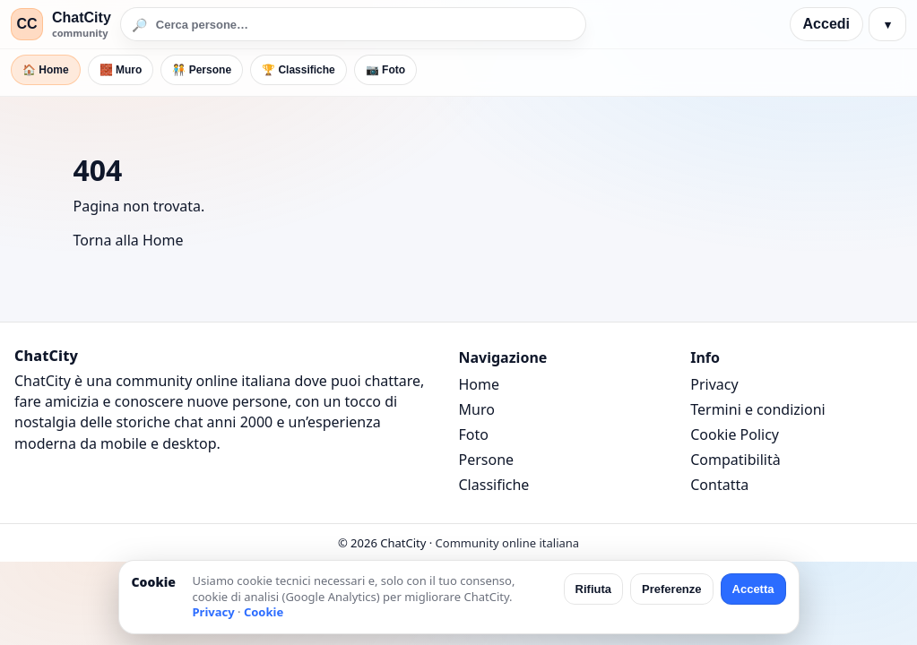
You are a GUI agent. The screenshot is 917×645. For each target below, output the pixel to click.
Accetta (753, 589)
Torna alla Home (129, 240)
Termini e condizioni (757, 409)
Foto (474, 434)
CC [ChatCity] (26, 23)
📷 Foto (385, 70)
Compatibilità (735, 459)
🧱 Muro (121, 70)
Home (479, 384)
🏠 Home (45, 70)
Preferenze (671, 589)
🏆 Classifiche (298, 70)
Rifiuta (593, 589)
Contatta (719, 484)
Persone (487, 459)
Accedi (826, 23)
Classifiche (494, 484)
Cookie (263, 612)
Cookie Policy (734, 434)
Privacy (714, 384)
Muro (477, 409)
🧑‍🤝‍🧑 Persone (201, 70)
